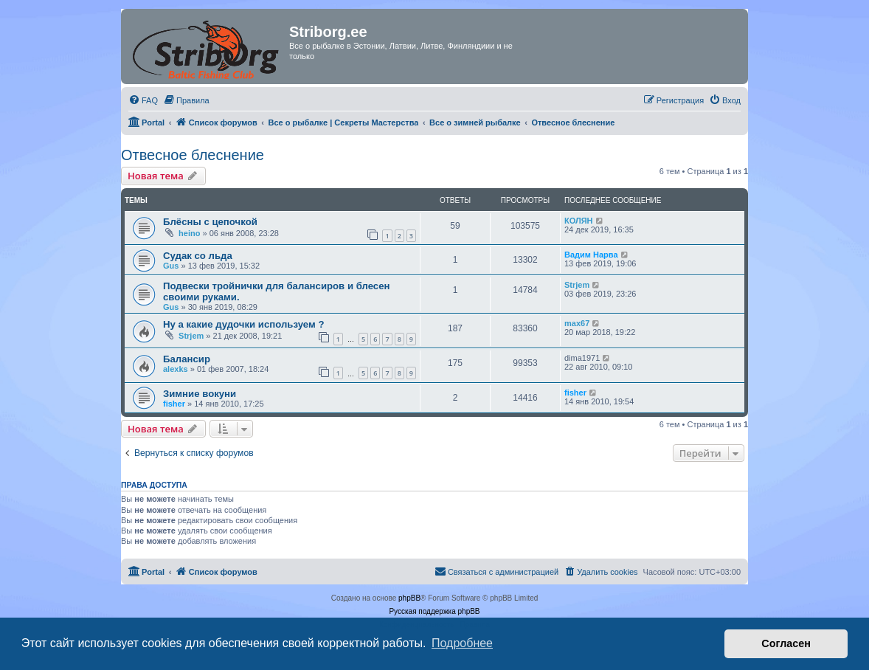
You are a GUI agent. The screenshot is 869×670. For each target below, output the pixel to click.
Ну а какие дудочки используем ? (243, 324)
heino (189, 233)
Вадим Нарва (591, 254)
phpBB (409, 598)
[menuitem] (143, 100)
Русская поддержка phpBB (434, 611)
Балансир (186, 359)
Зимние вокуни (199, 393)
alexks (175, 369)
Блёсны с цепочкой (210, 221)
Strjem (576, 284)
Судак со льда (197, 255)
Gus (171, 265)
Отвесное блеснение (192, 155)
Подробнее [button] (462, 643)
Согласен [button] (786, 643)
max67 (576, 323)
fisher (174, 403)
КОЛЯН (578, 220)
